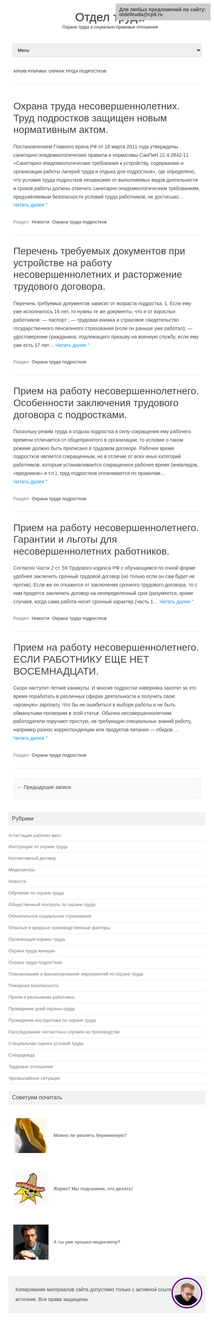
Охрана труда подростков (79, 222)
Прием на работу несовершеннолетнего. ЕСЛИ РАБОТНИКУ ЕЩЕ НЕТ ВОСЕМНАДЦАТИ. (106, 659)
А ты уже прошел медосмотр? (86, 1242)
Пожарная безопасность (33, 985)
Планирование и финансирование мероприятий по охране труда (75, 974)
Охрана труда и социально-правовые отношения (110, 27)
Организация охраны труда (36, 939)
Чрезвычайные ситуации (34, 1078)
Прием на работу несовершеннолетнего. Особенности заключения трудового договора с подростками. (106, 403)
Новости (40, 222)
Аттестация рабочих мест (34, 835)
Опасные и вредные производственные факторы (59, 927)
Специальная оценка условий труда (45, 1043)
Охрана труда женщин (31, 950)
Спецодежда (21, 1055)
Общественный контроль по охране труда (51, 904)
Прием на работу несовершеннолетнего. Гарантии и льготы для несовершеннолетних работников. (106, 539)
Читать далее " (30, 205)
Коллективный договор (32, 858)
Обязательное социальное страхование (49, 916)
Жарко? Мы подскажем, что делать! (93, 1188)
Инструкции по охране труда (37, 846)
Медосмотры (21, 869)
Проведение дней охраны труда (41, 1008)
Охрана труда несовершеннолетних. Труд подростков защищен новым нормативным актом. (96, 118)
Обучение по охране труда (36, 893)
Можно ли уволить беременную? (90, 1135)
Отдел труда (109, 17)
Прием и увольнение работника (41, 997)
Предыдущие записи (44, 787)
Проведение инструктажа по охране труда (52, 1020)
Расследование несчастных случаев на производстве (64, 1031)
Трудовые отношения (30, 1066)
